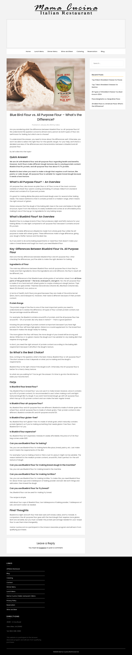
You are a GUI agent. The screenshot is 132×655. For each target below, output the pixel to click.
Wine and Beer (67, 51)
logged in (42, 548)
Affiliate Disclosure (13, 569)
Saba (58, 125)
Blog (102, 51)
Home (28, 51)
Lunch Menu (39, 51)
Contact (10, 582)
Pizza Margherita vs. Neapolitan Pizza (106, 99)
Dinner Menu (52, 51)
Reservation (92, 51)
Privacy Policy (11, 601)
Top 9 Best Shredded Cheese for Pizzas (107, 80)
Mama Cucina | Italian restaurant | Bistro (21, 596)
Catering (80, 51)
